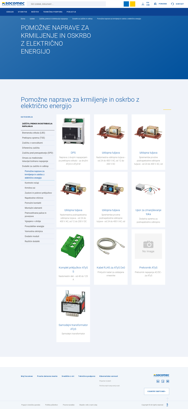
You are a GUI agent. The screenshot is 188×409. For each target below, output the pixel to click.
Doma (23, 19)
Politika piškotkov (51, 405)
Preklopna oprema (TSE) (33, 138)
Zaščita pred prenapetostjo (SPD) (37, 153)
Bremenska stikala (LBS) (33, 133)
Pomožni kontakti (33, 203)
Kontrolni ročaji (32, 183)
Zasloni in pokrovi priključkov (38, 193)
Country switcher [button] (156, 391)
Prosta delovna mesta (47, 376)
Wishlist (132, 4)
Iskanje (108, 4)
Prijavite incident (105, 381)
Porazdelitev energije (34, 226)
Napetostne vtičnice (34, 198)
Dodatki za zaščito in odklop (82, 19)
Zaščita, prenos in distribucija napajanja (53, 19)
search (120, 4)
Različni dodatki (32, 241)
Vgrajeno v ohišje (33, 221)
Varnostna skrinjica (34, 231)
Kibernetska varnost (108, 376)
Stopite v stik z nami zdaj (88, 405)
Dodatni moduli (32, 236)
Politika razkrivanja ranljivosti (109, 386)
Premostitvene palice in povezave (35, 215)
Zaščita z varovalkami (32, 143)
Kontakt (180, 4)
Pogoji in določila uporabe (30, 405)
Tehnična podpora (86, 376)
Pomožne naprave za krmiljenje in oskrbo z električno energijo (34, 174)
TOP (167, 405)
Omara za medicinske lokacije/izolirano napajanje (35, 159)
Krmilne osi (30, 188)
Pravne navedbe (68, 405)
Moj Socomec (27, 376)
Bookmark (126, 4)
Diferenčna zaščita (31, 148)
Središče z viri (68, 376)
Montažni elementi (33, 208)
